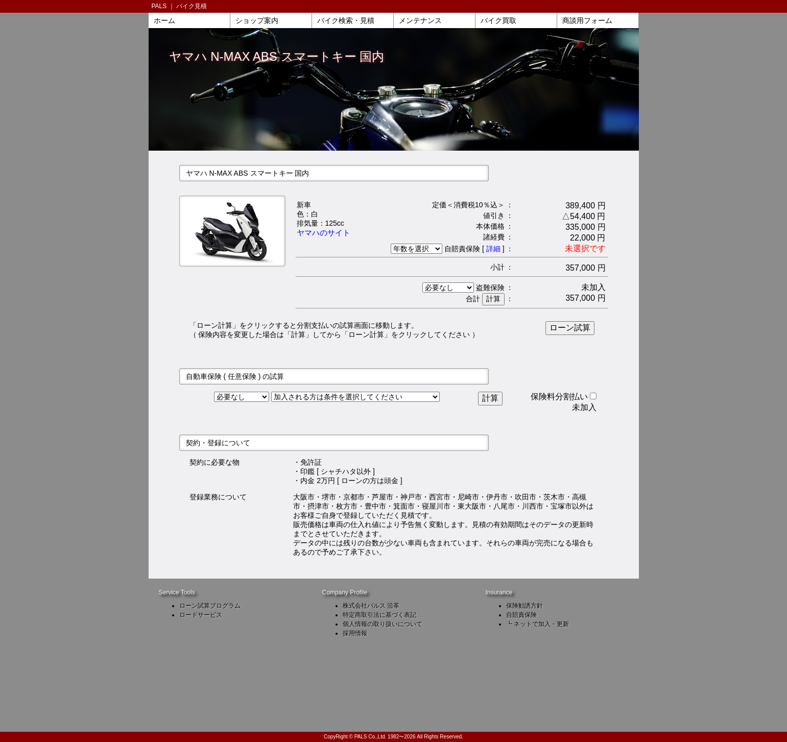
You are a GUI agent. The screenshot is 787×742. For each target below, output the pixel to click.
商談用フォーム (587, 20)
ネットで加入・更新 (541, 624)
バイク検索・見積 (345, 20)
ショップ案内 (256, 20)
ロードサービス (200, 614)
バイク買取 (498, 20)
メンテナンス (420, 20)
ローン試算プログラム (210, 605)
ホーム (164, 20)
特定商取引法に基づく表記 (379, 614)
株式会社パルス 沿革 (371, 605)
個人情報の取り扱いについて (382, 624)
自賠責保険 (521, 614)
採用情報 (355, 633)
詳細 (493, 249)
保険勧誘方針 (524, 605)
